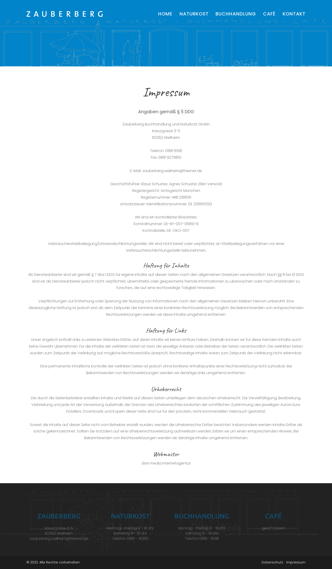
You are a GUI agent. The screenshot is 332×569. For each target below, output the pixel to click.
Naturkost (194, 14)
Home (165, 14)
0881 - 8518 (209, 541)
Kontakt (294, 14)
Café (269, 14)
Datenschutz (272, 562)
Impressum (295, 562)
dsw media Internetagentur (166, 463)
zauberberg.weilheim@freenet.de (172, 170)
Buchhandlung (236, 14)
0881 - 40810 (137, 541)
